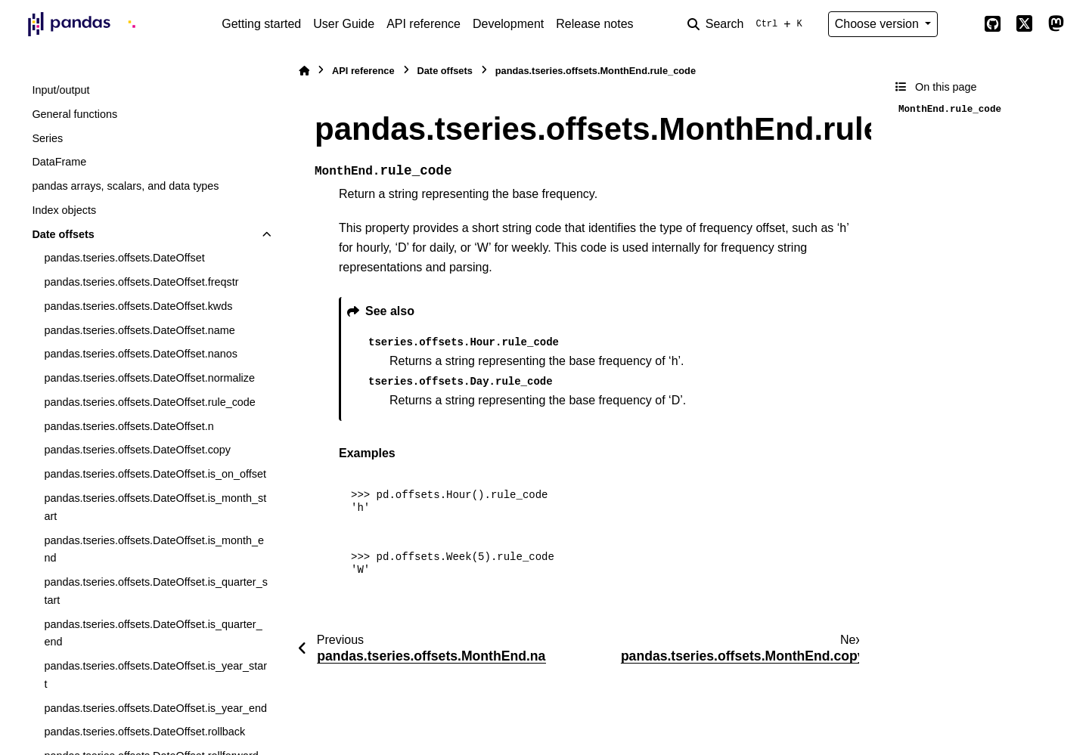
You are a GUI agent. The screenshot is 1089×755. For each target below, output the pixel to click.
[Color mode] (960, 24)
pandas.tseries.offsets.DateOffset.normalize (149, 378)
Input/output (60, 90)
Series (47, 138)
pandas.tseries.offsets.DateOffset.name (139, 330)
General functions (74, 114)
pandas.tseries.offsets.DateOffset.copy (137, 450)
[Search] (747, 24)
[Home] (304, 71)
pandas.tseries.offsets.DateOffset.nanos (140, 354)
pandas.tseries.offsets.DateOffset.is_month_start (155, 507)
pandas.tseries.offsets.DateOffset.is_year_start (155, 675)
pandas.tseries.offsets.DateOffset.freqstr (141, 282)
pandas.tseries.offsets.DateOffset (124, 258)
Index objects (64, 210)
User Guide (343, 23)
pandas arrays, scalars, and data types (125, 186)
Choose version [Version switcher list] (879, 23)
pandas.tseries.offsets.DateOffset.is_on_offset (155, 474)
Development (508, 23)
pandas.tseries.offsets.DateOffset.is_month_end (154, 549)
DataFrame (59, 162)
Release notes (594, 23)
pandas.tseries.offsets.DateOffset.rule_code (149, 402)
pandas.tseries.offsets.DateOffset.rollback (144, 732)
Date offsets (63, 234)
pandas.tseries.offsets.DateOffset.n (128, 426)
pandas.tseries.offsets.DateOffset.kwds (138, 306)
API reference (423, 23)
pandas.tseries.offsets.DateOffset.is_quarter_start (155, 591)
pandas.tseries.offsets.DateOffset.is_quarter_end (153, 633)
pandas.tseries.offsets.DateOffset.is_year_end (155, 708)
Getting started (261, 23)
